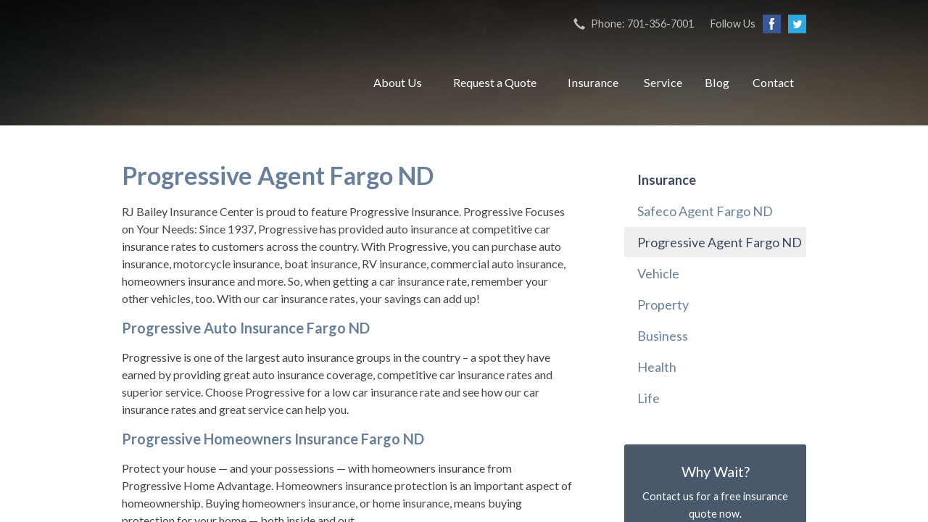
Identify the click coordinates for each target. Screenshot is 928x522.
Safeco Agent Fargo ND (705, 211)
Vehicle (658, 273)
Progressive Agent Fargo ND (719, 242)
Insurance (593, 82)
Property (663, 304)
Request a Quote (494, 82)
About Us (397, 82)
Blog (717, 82)
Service (663, 82)
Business (662, 336)
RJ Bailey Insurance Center (230, 82)
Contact (773, 82)
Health (656, 367)
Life (648, 398)
